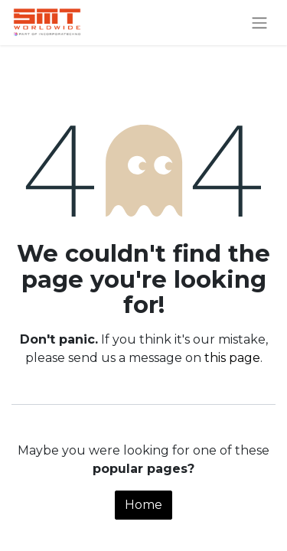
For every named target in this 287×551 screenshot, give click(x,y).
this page (232, 357)
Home (143, 504)
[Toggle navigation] (259, 22)
